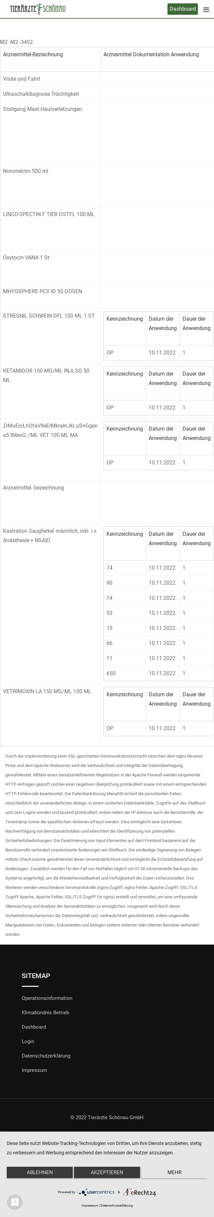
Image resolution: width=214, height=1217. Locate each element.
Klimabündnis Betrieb (45, 1013)
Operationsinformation (47, 998)
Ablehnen (40, 1172)
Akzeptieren (107, 1172)
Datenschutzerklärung (46, 1056)
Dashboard (183, 9)
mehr (174, 1172)
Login (28, 1041)
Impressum (34, 1070)
